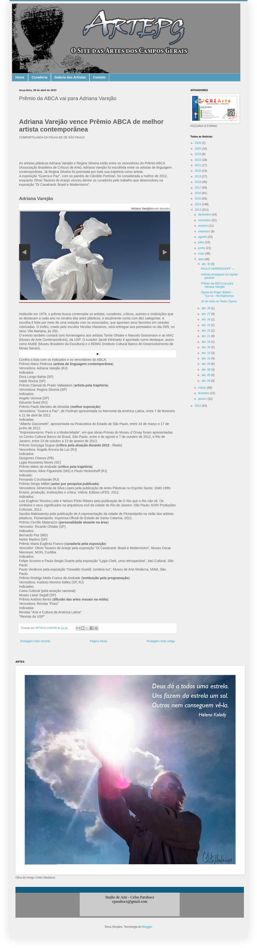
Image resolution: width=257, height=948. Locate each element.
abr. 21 (206, 336)
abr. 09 (206, 364)
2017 (198, 187)
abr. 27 (206, 314)
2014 (198, 204)
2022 (198, 159)
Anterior (24, 252)
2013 (198, 209)
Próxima (164, 252)
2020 (198, 170)
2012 (198, 405)
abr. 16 (206, 347)
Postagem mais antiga (161, 641)
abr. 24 (206, 319)
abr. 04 (206, 380)
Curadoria (39, 77)
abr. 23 (206, 325)
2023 (198, 154)
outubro (203, 225)
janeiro (203, 399)
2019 (198, 176)
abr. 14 (206, 358)
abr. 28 (206, 308)
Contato (99, 77)
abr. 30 (206, 264)
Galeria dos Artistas (70, 77)
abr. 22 (206, 330)
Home (20, 77)
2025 (198, 148)
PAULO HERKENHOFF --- (217, 268)
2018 (198, 182)
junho (202, 248)
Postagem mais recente (35, 641)
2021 (198, 165)
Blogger (147, 926)
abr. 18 (206, 341)
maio (201, 253)
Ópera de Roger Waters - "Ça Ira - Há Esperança (217, 294)
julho (201, 242)
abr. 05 (206, 375)
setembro (204, 231)
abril (201, 259)
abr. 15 (206, 353)
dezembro (205, 214)
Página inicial (98, 641)
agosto (203, 237)
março (202, 387)
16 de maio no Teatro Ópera (218, 301)
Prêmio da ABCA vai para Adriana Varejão (217, 285)
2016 (198, 193)
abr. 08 (206, 369)
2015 (198, 198)
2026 (198, 143)
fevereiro (204, 393)
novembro (205, 220)
